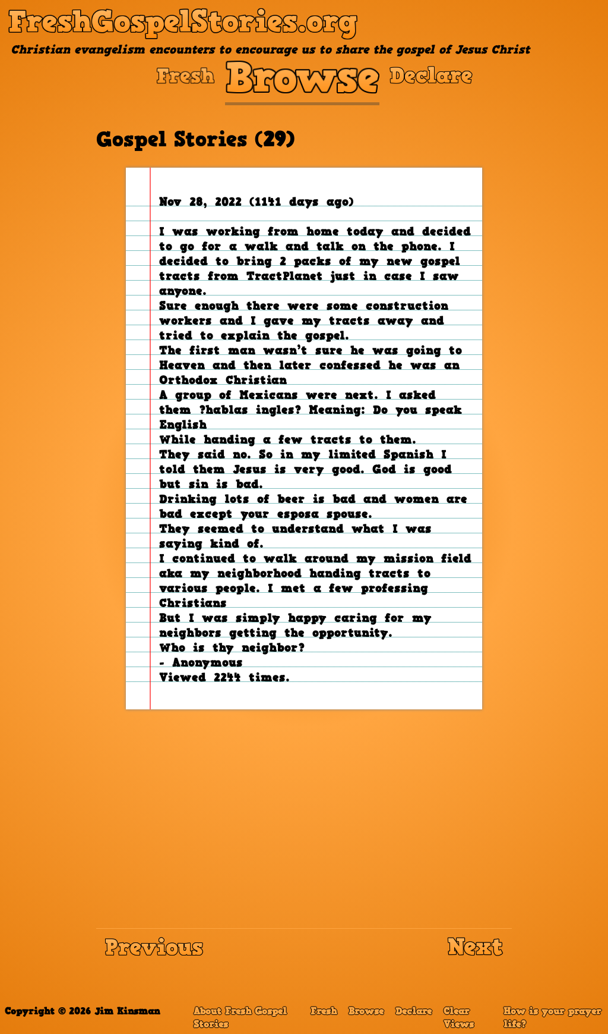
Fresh (324, 1011)
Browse (366, 1011)
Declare (413, 1011)
